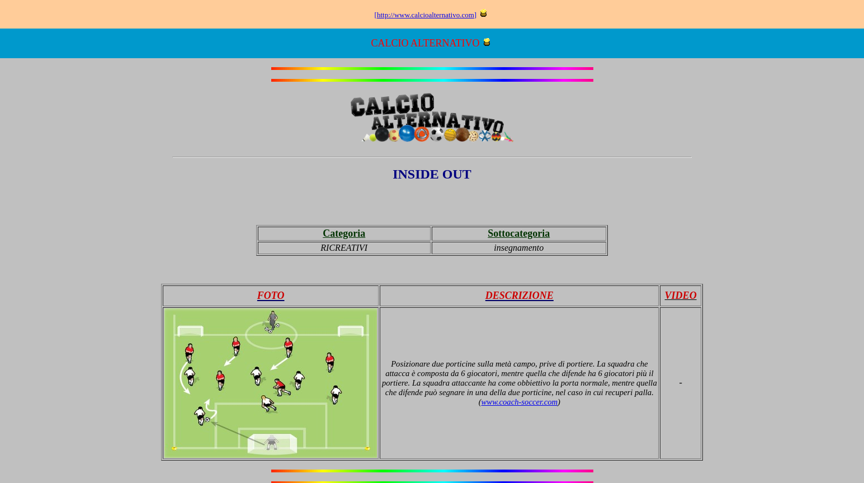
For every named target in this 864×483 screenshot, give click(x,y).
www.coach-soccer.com (519, 401)
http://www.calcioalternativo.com (425, 15)
